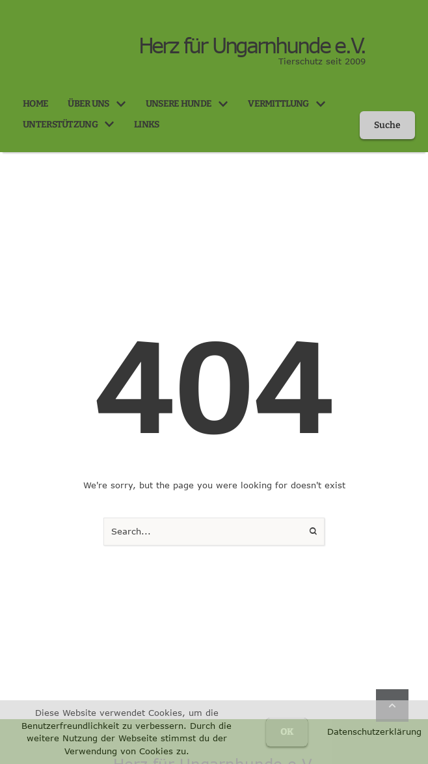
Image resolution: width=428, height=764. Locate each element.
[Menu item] (35, 104)
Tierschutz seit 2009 (322, 61)
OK (286, 731)
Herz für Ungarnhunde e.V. (252, 45)
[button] (121, 104)
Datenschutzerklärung (374, 731)
